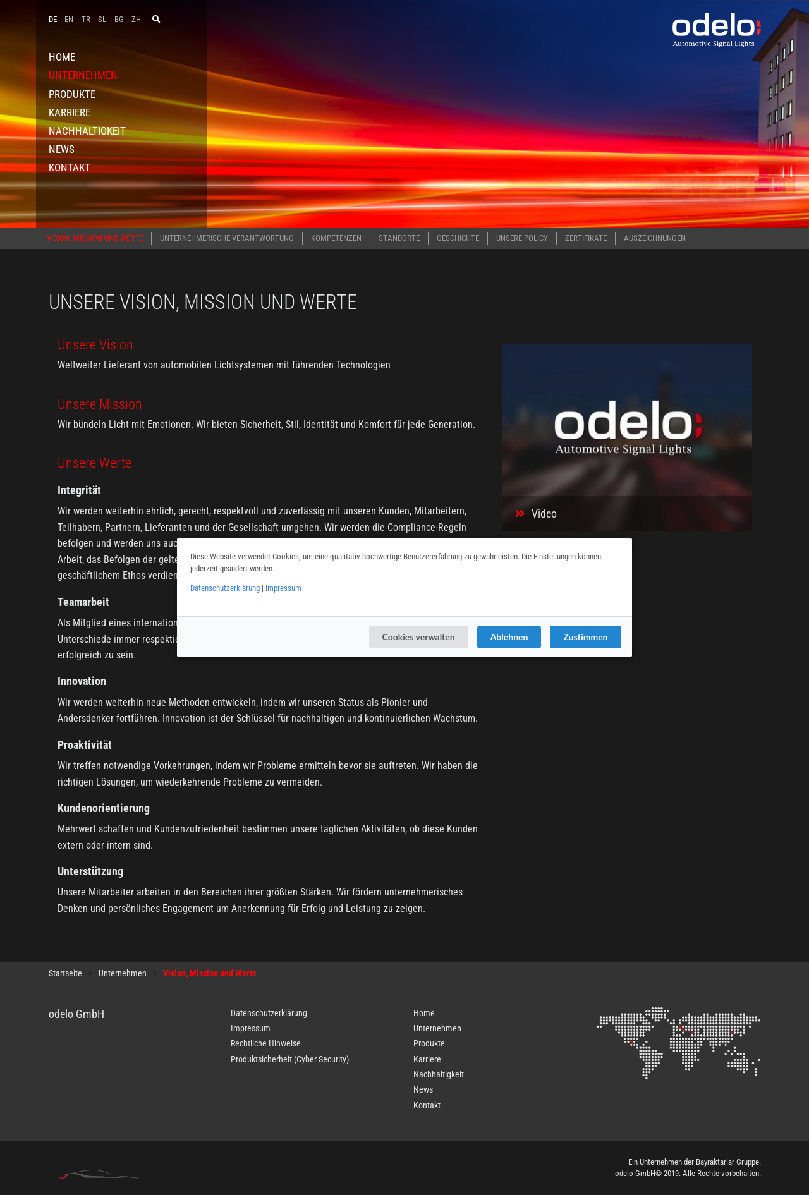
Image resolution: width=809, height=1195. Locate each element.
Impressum (283, 588)
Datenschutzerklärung (225, 588)
